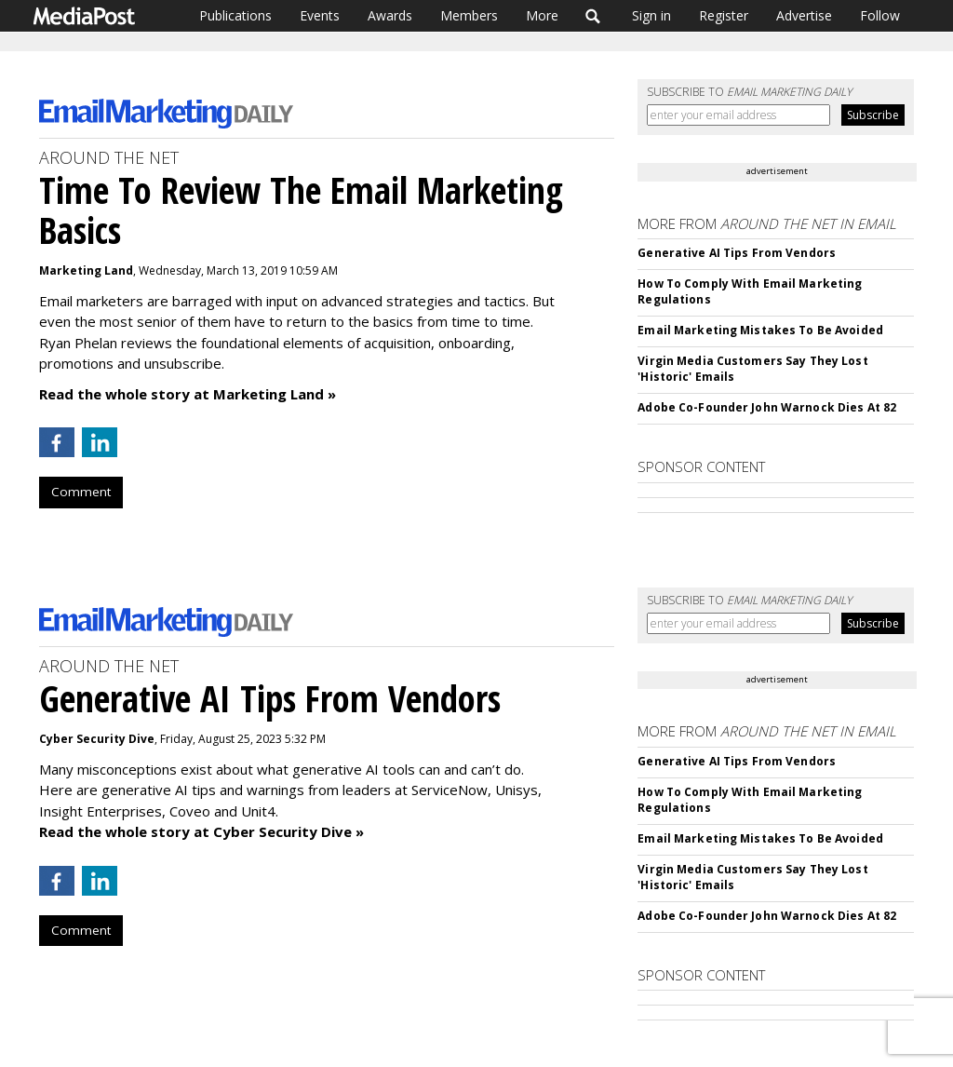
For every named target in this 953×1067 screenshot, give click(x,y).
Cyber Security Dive (96, 739)
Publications (235, 15)
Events (320, 15)
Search (593, 16)
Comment (81, 491)
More (542, 15)
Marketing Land (86, 270)
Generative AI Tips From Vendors (737, 253)
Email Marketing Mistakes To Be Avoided (760, 330)
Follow (880, 15)
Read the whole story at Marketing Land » (187, 394)
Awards (390, 15)
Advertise (804, 15)
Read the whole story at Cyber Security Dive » (201, 831)
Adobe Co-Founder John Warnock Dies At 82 (767, 407)
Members (469, 15)
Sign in (651, 15)
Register (723, 15)
